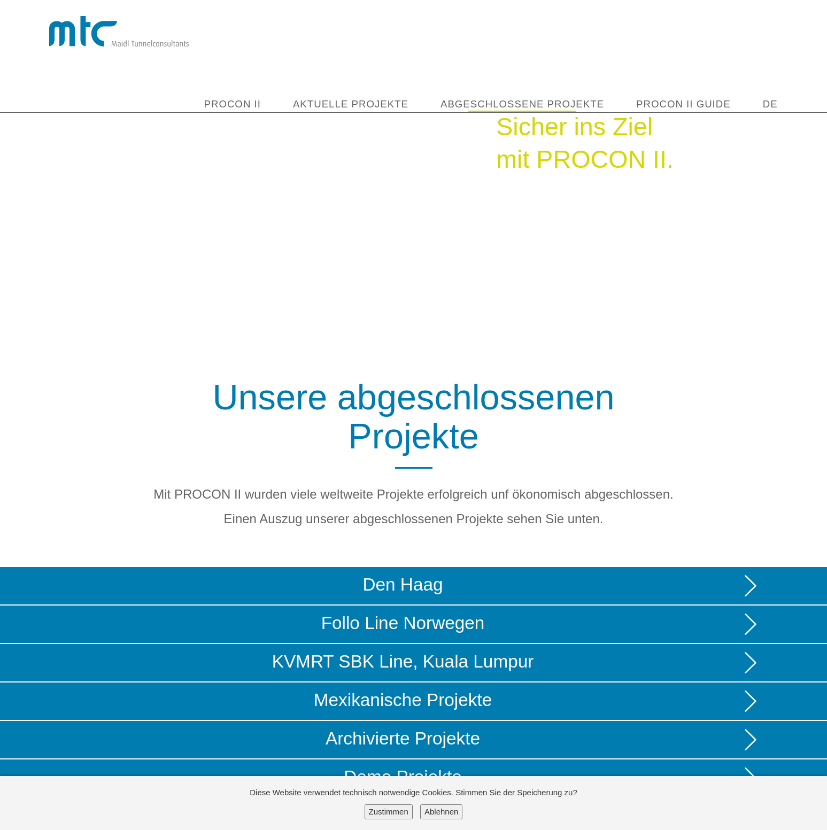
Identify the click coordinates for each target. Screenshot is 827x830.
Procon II (232, 104)
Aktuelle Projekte (350, 104)
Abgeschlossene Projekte (522, 104)
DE (770, 104)
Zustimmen (388, 811)
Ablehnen (441, 811)
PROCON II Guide (683, 104)
